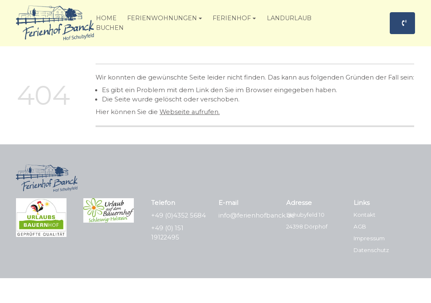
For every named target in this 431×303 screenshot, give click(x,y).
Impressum (369, 238)
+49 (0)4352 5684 (178, 215)
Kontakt (364, 214)
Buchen (110, 28)
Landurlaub (289, 18)
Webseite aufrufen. (190, 112)
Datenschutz (371, 250)
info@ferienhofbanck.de (256, 215)
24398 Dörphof (306, 226)
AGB (360, 226)
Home (106, 18)
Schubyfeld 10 (305, 214)
